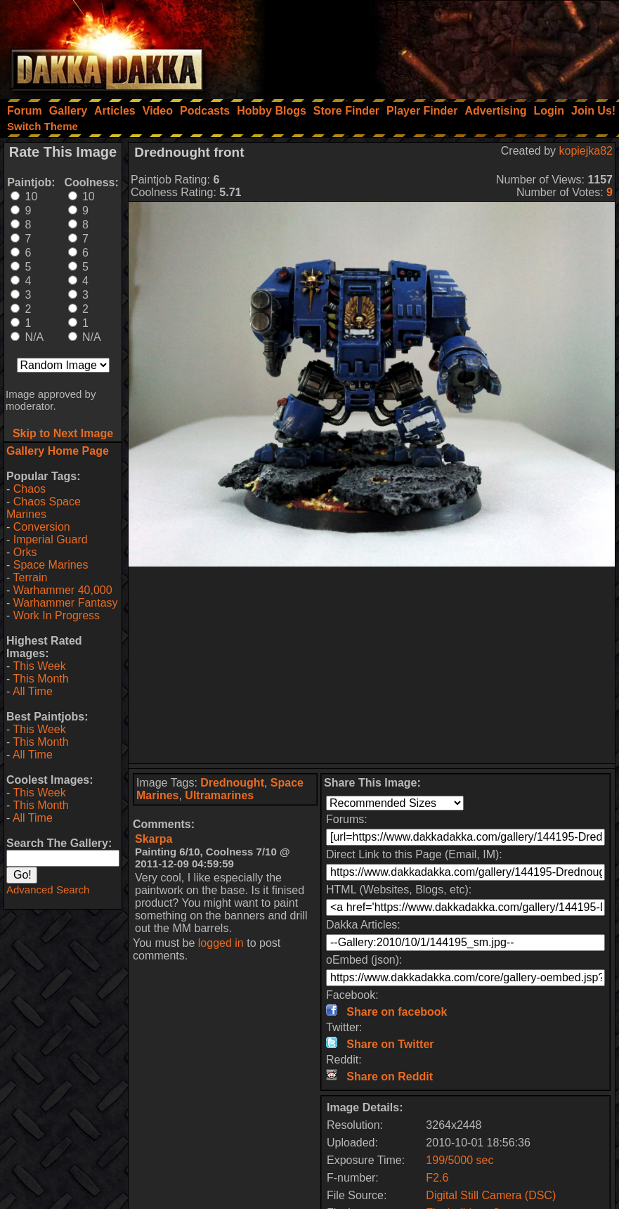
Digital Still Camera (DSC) (491, 1195)
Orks (25, 552)
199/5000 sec (459, 1160)
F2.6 (437, 1178)
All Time (33, 691)
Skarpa (153, 839)
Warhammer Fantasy (65, 603)
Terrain (30, 577)
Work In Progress (56, 615)
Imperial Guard (50, 539)
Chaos (29, 489)
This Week (39, 666)
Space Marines (51, 565)
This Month (40, 679)
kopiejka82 (586, 151)
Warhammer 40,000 (62, 590)
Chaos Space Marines (43, 508)
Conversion (41, 527)
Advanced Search (47, 890)
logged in (221, 943)
